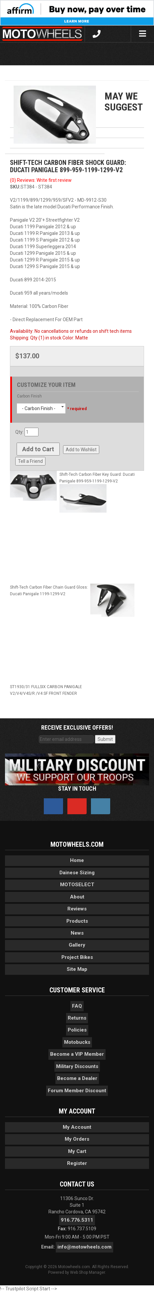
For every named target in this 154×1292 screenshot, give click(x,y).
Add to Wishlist (81, 449)
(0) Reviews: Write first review (41, 180)
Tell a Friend (30, 461)
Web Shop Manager (87, 1272)
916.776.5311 (77, 1220)
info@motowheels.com (84, 1247)
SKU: (15, 186)
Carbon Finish (29, 396)
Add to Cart (38, 449)
